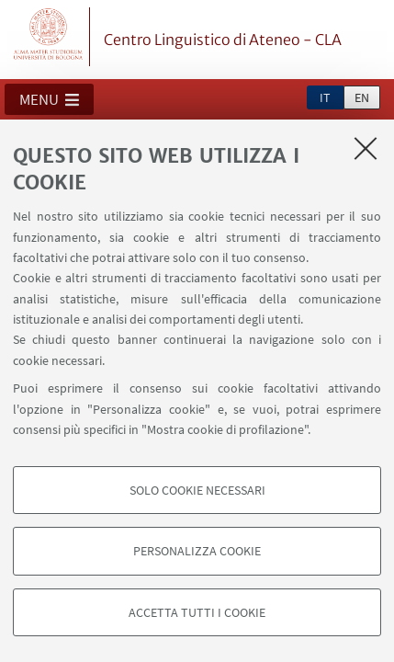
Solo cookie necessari (197, 490)
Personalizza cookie (197, 550)
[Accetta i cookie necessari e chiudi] (365, 148)
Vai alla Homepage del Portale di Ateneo (48, 36)
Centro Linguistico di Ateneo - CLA (223, 39)
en (362, 97)
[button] (49, 99)
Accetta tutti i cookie (197, 612)
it (325, 97)
